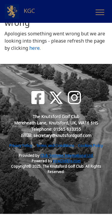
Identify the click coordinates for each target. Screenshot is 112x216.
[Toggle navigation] (99, 11)
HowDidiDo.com (67, 161)
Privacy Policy (20, 145)
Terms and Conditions (55, 145)
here (34, 48)
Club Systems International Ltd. (66, 155)
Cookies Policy (90, 145)
